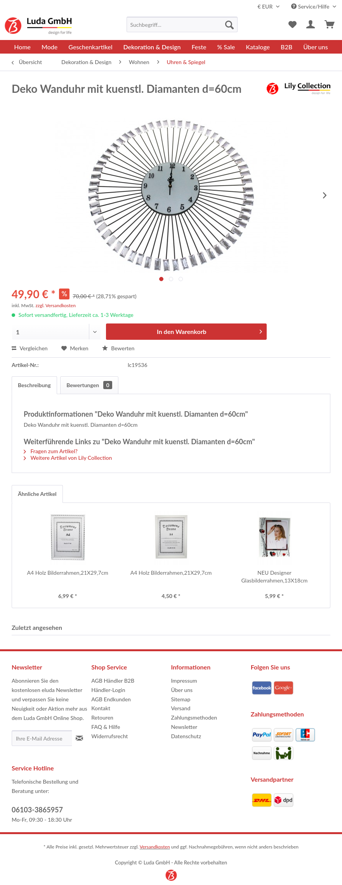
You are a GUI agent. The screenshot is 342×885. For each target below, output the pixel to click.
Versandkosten (155, 847)
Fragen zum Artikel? (51, 451)
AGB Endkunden (111, 699)
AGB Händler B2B (112, 680)
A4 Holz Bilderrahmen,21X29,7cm (67, 572)
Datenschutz (186, 736)
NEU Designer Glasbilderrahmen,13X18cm (274, 576)
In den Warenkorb (209, 330)
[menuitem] (182, 24)
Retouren (102, 717)
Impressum (184, 680)
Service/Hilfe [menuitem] (311, 6)
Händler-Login (108, 690)
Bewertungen (89, 385)
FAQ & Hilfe (105, 726)
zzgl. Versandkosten (56, 305)
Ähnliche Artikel (37, 493)
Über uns (182, 690)
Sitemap (181, 699)
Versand (181, 708)
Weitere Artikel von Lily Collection (68, 457)
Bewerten (118, 348)
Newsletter (184, 726)
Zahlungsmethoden (194, 717)
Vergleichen (30, 348)
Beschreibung (34, 385)
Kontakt (100, 708)
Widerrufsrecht (109, 736)
